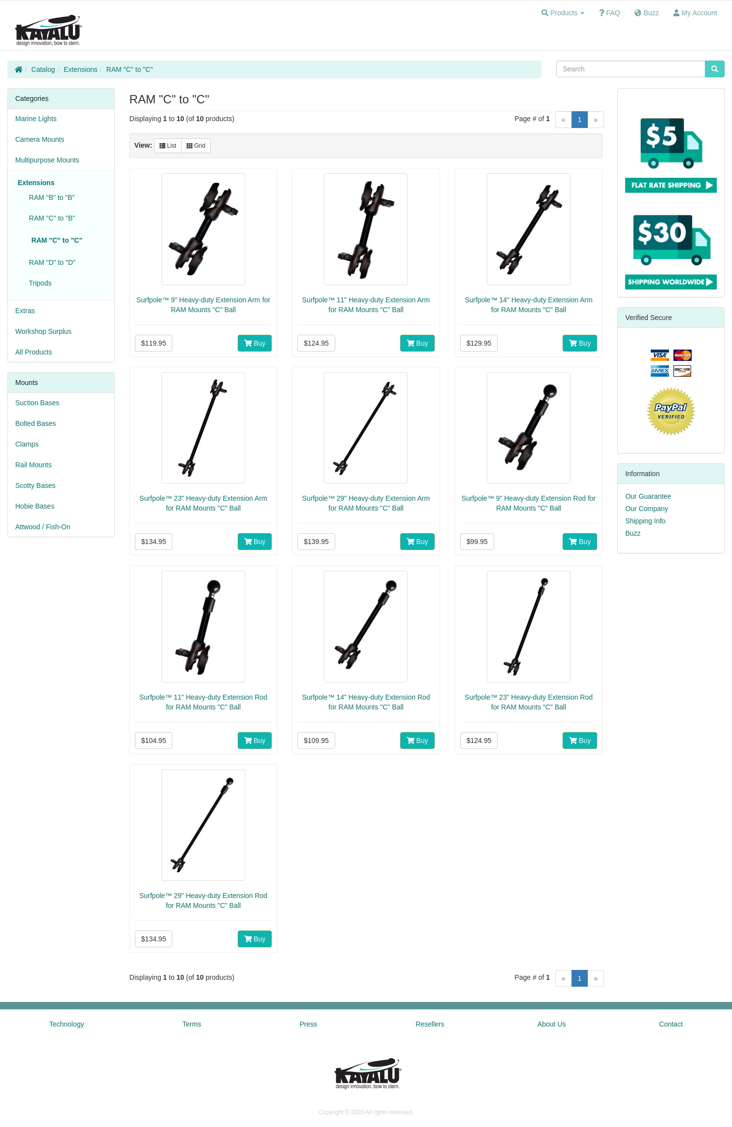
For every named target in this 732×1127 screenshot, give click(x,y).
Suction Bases (37, 403)
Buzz (632, 533)
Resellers (429, 1024)
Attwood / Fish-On (42, 527)
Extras (25, 311)
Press (309, 1024)
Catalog (43, 69)
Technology (66, 1024)
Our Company (646, 509)
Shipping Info (645, 521)
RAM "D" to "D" (50, 262)
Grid (196, 145)
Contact (671, 1024)
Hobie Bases (34, 506)
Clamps (26, 444)
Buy (255, 343)
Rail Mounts (33, 465)
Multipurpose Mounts (47, 160)
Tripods (38, 283)
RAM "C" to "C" (129, 69)
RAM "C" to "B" (50, 218)
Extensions (80, 69)
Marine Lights (36, 119)
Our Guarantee (648, 496)
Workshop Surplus (43, 331)
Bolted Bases (35, 423)
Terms (192, 1024)
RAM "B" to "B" (50, 197)
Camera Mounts (39, 139)
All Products (33, 352)
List (167, 145)
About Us (552, 1024)
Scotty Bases (35, 485)
